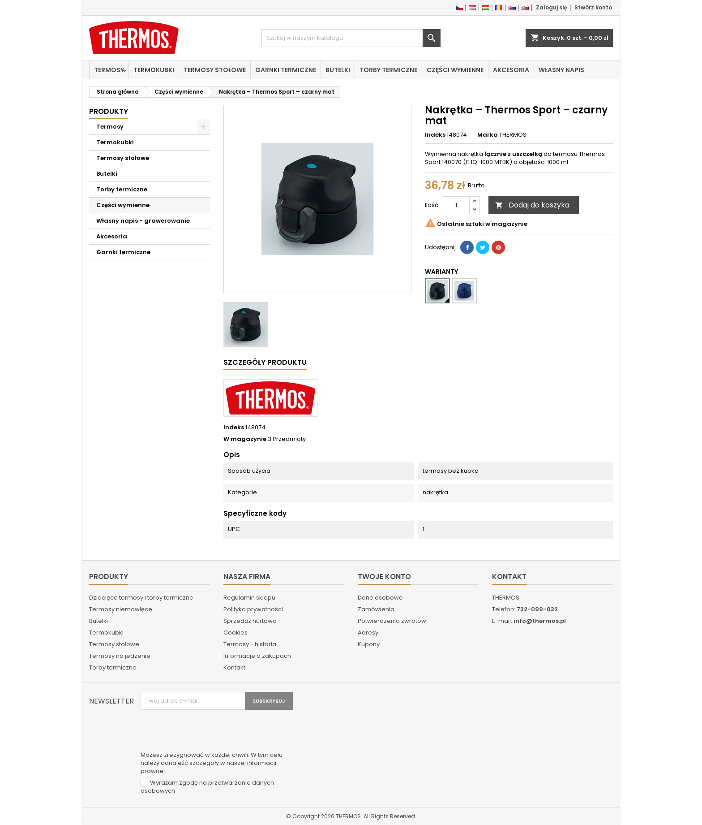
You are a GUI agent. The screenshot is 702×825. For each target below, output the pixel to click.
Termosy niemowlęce (120, 609)
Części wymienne (455, 69)
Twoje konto (384, 576)
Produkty (108, 111)
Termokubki (153, 69)
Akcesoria (511, 69)
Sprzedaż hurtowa (250, 621)
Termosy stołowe (215, 69)
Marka (487, 135)
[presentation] (209, 731)
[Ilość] (456, 205)
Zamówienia (376, 609)
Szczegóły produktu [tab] (265, 362)
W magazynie (244, 439)
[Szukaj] (351, 38)
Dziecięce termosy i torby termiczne (141, 597)
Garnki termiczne (285, 69)
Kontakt (234, 667)
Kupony (369, 644)
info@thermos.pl (540, 621)
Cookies (235, 632)
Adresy (368, 632)
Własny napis (561, 69)
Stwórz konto (593, 7)
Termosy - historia (249, 644)
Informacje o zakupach (257, 656)
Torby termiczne (388, 69)
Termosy (109, 69)
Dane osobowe (380, 597)
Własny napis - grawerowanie (143, 220)
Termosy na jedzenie (119, 656)
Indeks (435, 135)
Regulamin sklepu (249, 597)
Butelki (337, 69)
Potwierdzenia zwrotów (392, 621)
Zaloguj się (551, 7)
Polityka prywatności (253, 609)
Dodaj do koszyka (532, 205)
